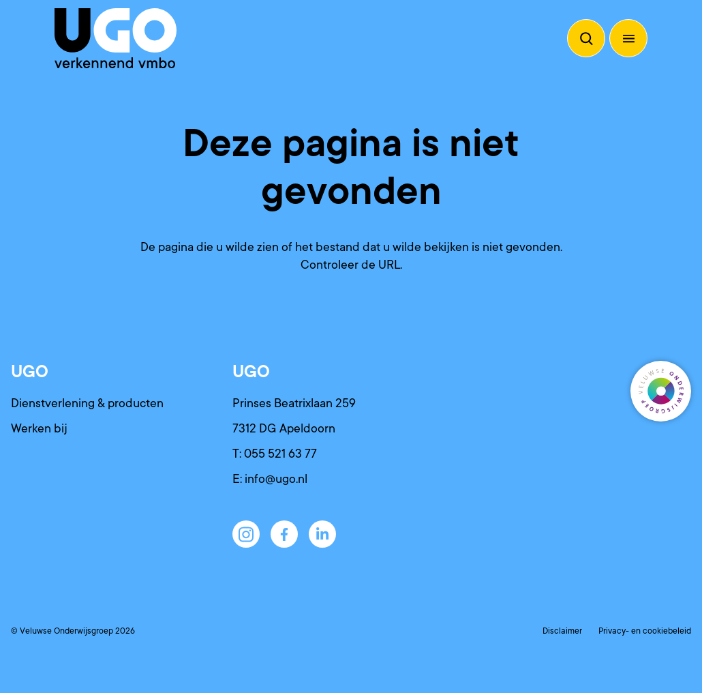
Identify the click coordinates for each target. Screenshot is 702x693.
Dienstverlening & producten (87, 403)
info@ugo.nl (276, 479)
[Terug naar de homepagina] (116, 38)
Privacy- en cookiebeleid (644, 631)
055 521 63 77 (280, 453)
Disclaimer (562, 631)
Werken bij (39, 428)
